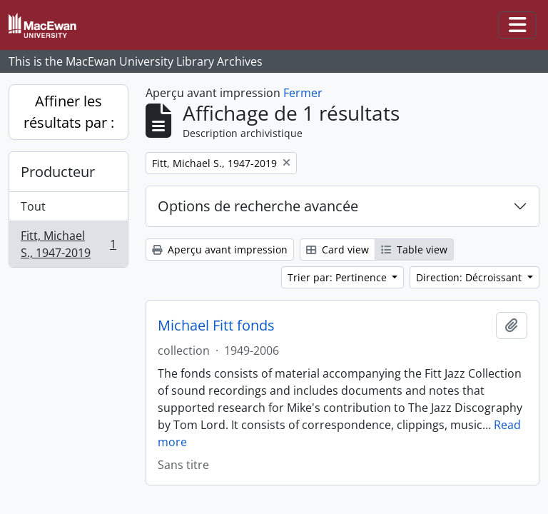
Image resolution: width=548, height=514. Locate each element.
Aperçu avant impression (220, 249)
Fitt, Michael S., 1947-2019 (68, 244)
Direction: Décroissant (470, 277)
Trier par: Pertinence (339, 277)
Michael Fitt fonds (216, 325)
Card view (337, 249)
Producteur (58, 171)
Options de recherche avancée (258, 206)
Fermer (303, 93)
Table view (414, 249)
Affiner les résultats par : (69, 111)
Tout (33, 206)
